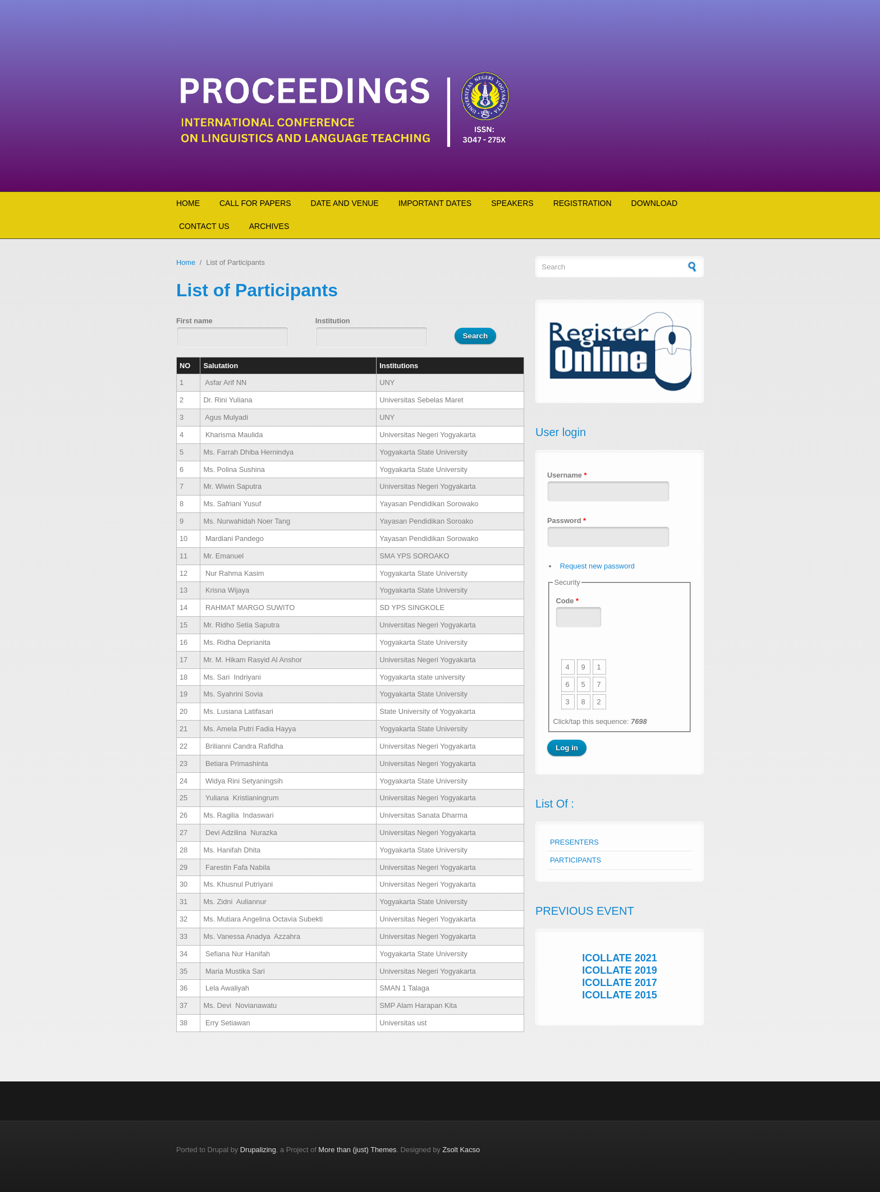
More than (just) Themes (357, 1149)
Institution (332, 321)
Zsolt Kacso (461, 1149)
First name (194, 321)
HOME (188, 203)
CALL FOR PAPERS (255, 203)
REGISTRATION (582, 203)
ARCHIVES (269, 226)
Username (566, 475)
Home (185, 262)
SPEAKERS (512, 203)
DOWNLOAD (654, 203)
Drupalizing (258, 1149)
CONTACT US (204, 226)
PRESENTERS (574, 842)
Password (566, 520)
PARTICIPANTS (575, 860)
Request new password (597, 566)
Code (567, 601)
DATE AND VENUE (345, 203)
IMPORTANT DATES (434, 203)
